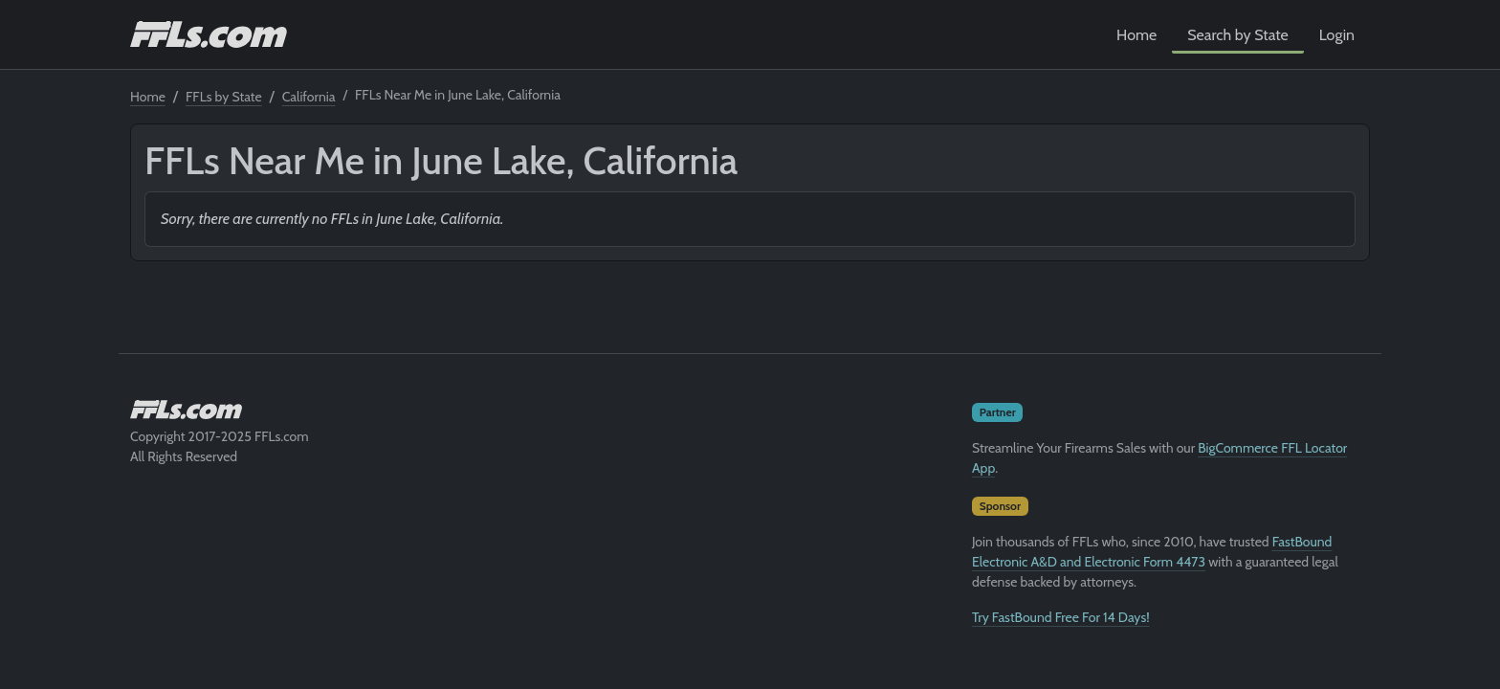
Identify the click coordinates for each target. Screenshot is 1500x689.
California (309, 96)
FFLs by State (224, 96)
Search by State (1238, 35)
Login (1337, 35)
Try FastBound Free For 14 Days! (1061, 617)
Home (1136, 35)
